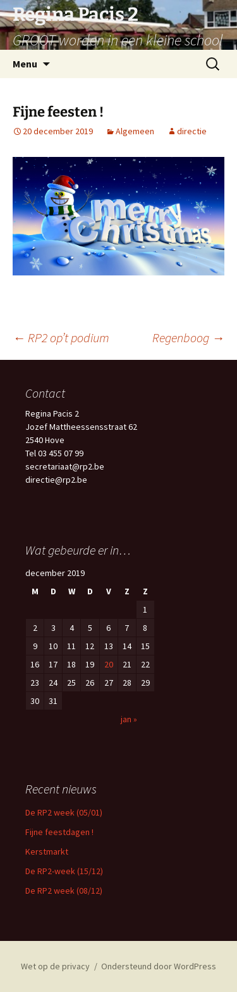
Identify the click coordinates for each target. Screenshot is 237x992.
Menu (25, 63)
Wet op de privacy (55, 966)
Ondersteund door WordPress (158, 966)
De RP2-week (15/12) (64, 871)
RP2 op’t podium (61, 337)
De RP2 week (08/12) (63, 890)
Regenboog (188, 337)
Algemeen (135, 131)
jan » (129, 719)
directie (192, 131)
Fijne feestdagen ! (59, 832)
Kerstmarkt (46, 851)
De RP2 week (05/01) (63, 812)
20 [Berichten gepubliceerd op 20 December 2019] (108, 664)
